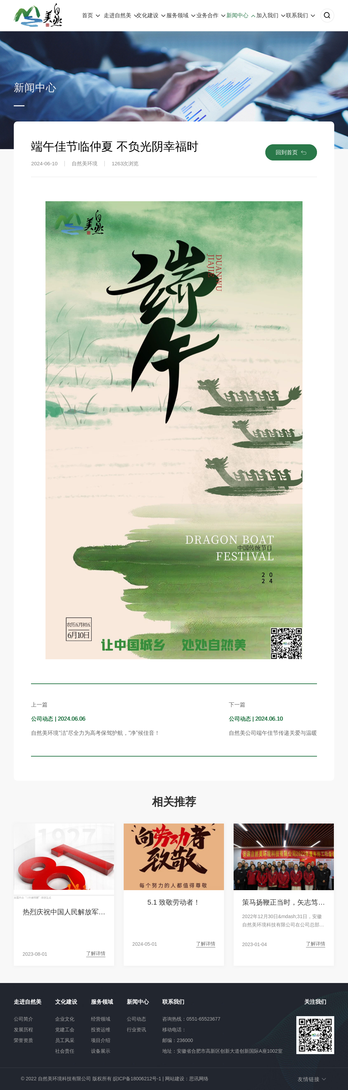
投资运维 (100, 1029)
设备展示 (100, 1051)
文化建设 (147, 15)
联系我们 (297, 15)
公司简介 (23, 1019)
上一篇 (39, 705)
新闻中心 (237, 15)
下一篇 (237, 705)
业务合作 (207, 15)
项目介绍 (100, 1040)
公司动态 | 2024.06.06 (58, 719)
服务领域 (177, 15)
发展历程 (23, 1029)
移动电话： (174, 1029)
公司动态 (136, 1019)
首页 (87, 15)
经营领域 (100, 1019)
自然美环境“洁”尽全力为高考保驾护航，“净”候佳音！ (95, 733)
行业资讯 (136, 1029)
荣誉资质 (23, 1040)
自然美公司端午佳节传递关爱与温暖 (273, 733)
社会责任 (64, 1051)
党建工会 (64, 1029)
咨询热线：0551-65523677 (191, 1019)
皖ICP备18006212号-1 (137, 1078)
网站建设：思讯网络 (186, 1078)
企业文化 (64, 1019)
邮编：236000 (177, 1040)
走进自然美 (117, 15)
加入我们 (267, 15)
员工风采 (64, 1040)
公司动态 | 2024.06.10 (256, 719)
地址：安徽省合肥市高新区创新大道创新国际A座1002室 (222, 1051)
